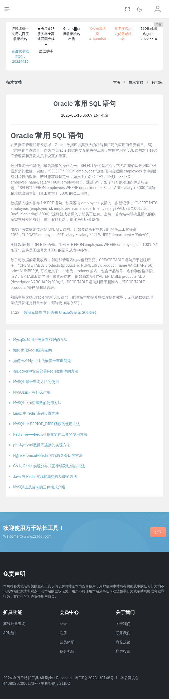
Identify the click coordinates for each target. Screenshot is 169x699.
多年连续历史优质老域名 (123, 33)
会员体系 (67, 642)
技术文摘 (136, 82)
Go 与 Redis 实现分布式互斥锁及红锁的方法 (49, 466)
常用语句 (50, 312)
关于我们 (123, 623)
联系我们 (123, 633)
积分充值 (67, 651)
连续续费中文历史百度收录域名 (20, 33)
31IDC (64, 683)
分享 (158, 532)
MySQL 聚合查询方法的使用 (36, 381)
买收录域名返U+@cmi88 (97, 33)
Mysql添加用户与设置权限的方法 (40, 339)
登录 (63, 623)
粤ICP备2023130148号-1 (96, 678)
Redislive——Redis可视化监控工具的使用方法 (50, 434)
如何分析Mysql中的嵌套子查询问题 (42, 360)
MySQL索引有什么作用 (31, 392)
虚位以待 (46, 51)
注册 (63, 633)
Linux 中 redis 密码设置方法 (36, 413)
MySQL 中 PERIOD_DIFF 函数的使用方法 (46, 424)
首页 (116, 82)
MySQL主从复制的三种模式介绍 (39, 487)
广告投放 (123, 651)
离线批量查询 (14, 623)
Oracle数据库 (70, 312)
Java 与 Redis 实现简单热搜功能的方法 (45, 476)
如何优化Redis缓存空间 (32, 350)
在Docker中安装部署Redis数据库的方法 (45, 371)
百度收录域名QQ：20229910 (20, 56)
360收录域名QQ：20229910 (149, 33)
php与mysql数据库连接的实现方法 (41, 445)
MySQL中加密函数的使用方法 (37, 402)
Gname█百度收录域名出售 (71, 33)
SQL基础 (89, 312)
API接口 (10, 633)
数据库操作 (33, 312)
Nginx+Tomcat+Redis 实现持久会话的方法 (48, 455)
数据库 (157, 82)
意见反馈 (123, 642)
